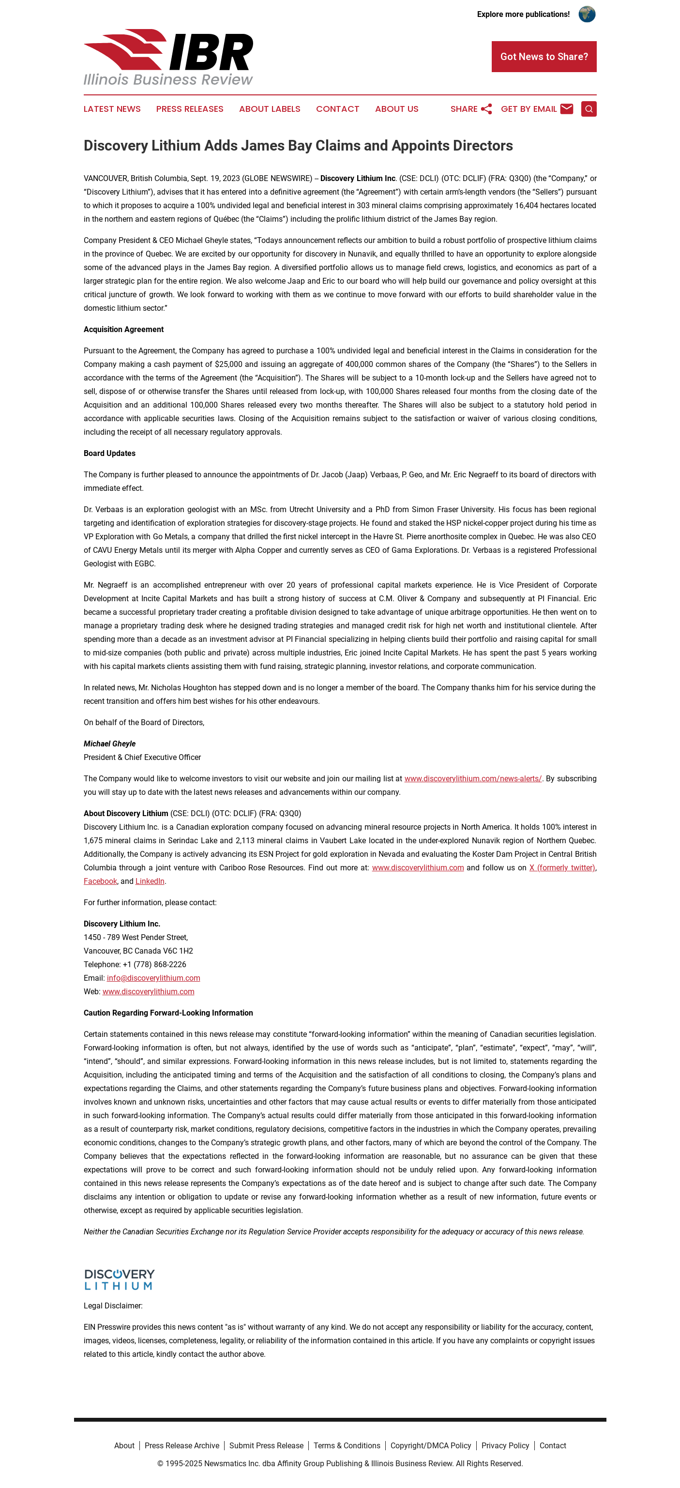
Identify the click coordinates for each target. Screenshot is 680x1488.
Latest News (112, 109)
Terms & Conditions (347, 1445)
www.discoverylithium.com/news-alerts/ (473, 778)
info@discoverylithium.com (153, 978)
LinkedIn (150, 881)
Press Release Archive (182, 1445)
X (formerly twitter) (562, 867)
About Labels (270, 109)
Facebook (100, 881)
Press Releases (190, 109)
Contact (338, 109)
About (124, 1445)
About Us (397, 109)
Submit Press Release (266, 1445)
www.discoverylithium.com (418, 867)
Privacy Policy (505, 1445)
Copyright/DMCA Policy (431, 1445)
